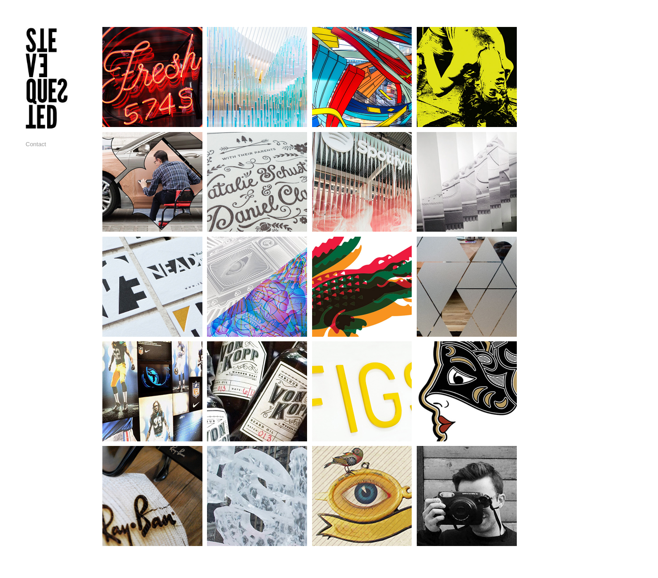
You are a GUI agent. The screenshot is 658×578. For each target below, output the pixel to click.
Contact (36, 144)
